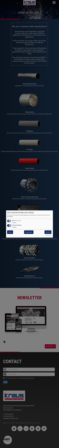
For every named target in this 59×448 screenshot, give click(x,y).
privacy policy (10, 216)
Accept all (48, 232)
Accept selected (29, 232)
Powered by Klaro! (48, 235)
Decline (10, 232)
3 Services (13, 222)
